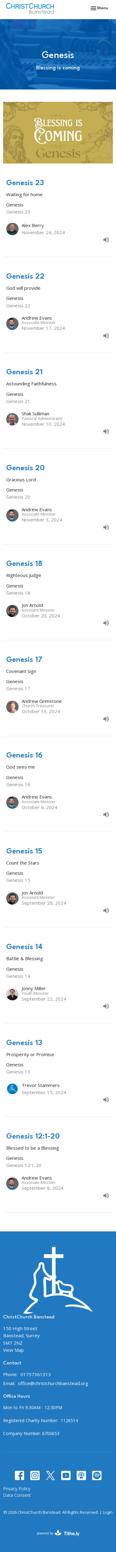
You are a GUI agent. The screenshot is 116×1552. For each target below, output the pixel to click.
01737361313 (35, 1374)
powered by (58, 1533)
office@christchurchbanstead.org (53, 1383)
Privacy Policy (16, 1489)
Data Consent (17, 1495)
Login (108, 1512)
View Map (13, 1350)
